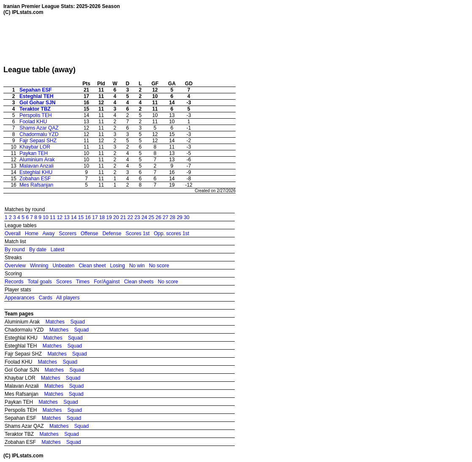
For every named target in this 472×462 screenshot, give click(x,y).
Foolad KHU (33, 122)
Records (14, 282)
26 (158, 217)
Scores (64, 282)
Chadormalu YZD (38, 134)
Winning (39, 266)
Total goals (39, 282)
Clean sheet (92, 266)
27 (165, 217)
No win (137, 266)
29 (179, 217)
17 (95, 217)
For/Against (106, 282)
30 (186, 217)
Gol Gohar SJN (37, 103)
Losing (117, 266)
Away (48, 233)
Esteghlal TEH (36, 96)
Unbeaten (63, 266)
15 (81, 217)
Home (31, 233)
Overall (13, 233)
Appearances (20, 298)
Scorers (67, 233)
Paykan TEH (33, 153)
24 (144, 217)
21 (123, 217)
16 (88, 217)
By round (15, 250)
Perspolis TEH (35, 115)
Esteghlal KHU (35, 172)
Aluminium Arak (36, 160)
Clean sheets (139, 282)
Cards (45, 298)
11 (52, 217)
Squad (77, 322)
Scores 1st (137, 233)
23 (137, 217)
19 (109, 217)
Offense (89, 233)
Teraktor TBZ (35, 109)
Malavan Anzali (36, 166)
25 (151, 217)
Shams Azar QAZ (39, 128)
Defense (112, 233)
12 (59, 217)
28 (172, 217)
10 (45, 217)
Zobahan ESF (35, 179)
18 (102, 217)
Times (83, 282)
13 (66, 217)
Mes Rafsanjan (36, 185)
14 (73, 217)
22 (130, 217)
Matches (55, 322)
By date (37, 250)
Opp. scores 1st (171, 233)
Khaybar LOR (34, 147)
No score (159, 266)
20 (116, 217)
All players (67, 298)
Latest (58, 250)
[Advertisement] (157, 40)
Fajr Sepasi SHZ (38, 141)
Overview (15, 266)
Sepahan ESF (35, 90)
